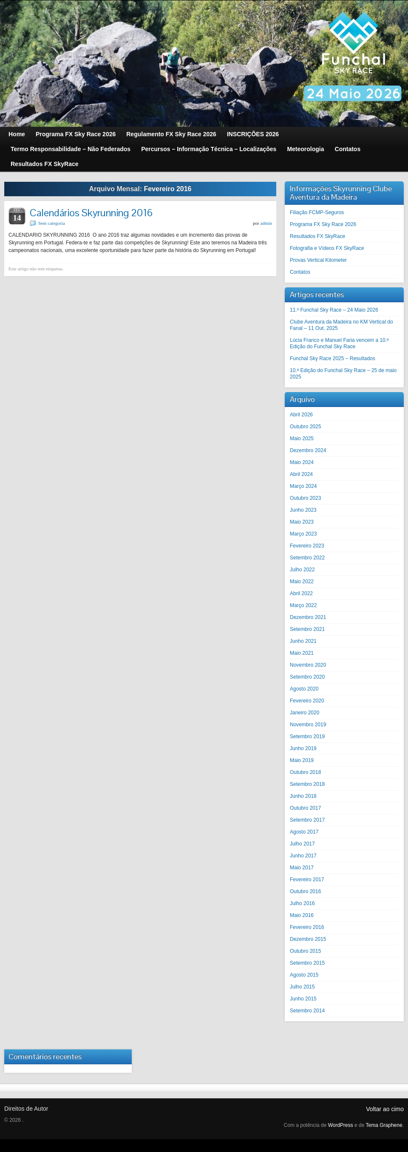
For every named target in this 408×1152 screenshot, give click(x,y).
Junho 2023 (303, 510)
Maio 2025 (302, 438)
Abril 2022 (301, 593)
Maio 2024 (302, 462)
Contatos (300, 272)
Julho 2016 (302, 903)
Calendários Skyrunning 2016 (91, 212)
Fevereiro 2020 (307, 701)
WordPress (340, 1125)
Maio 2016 (302, 915)
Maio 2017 (302, 868)
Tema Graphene (384, 1125)
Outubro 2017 (305, 808)
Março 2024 (303, 486)
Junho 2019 (303, 748)
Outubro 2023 (305, 498)
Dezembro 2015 (308, 939)
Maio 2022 (302, 582)
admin (266, 223)
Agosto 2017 (304, 832)
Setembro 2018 (307, 784)
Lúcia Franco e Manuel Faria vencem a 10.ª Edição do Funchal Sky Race (339, 343)
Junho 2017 (303, 856)
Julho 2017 (302, 844)
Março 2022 (303, 605)
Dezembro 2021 (308, 617)
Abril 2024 (301, 474)
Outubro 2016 (305, 891)
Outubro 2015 (305, 951)
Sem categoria (51, 223)
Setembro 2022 (307, 558)
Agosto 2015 (304, 975)
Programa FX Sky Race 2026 (323, 224)
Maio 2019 (302, 760)
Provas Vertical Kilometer (318, 260)
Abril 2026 (301, 415)
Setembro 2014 (307, 1011)
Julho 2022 (302, 570)
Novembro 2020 (308, 665)
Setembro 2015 (307, 963)
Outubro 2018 (305, 772)
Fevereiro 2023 (307, 546)
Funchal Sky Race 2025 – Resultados (332, 358)
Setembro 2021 (307, 629)
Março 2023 (303, 534)
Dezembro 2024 (308, 450)
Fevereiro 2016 (307, 927)
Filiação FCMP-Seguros (317, 212)
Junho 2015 (303, 999)
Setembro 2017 (307, 820)
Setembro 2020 (307, 677)
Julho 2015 (302, 987)
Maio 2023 (302, 522)
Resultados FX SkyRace (317, 236)
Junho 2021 (303, 641)
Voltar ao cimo (385, 1109)
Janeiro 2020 (304, 713)
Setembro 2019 (307, 736)
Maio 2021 (302, 653)
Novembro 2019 (308, 725)
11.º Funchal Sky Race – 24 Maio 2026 (334, 310)
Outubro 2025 (305, 427)
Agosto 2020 (304, 689)
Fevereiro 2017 (307, 880)
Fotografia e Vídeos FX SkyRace (327, 248)
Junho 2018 (303, 796)
